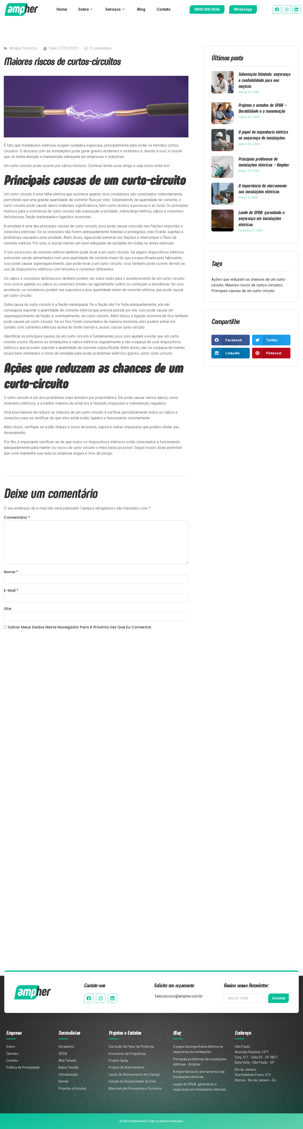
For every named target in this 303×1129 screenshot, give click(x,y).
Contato (164, 9)
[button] (230, 340)
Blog (142, 9)
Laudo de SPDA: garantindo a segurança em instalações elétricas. (261, 218)
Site (7, 609)
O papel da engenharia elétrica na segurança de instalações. (263, 135)
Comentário (17, 517)
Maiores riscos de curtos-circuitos (253, 285)
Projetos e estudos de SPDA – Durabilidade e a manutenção (262, 108)
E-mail (11, 590)
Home (61, 9)
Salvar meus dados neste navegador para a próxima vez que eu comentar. (80, 627)
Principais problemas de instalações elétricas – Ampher (263, 162)
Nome (11, 572)
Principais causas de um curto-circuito (243, 291)
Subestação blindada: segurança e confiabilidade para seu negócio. (264, 80)
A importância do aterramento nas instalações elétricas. (262, 188)
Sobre (85, 9)
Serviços (115, 9)
